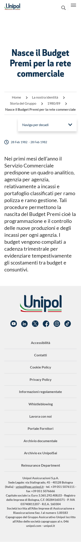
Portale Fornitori (40, 428)
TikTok (67, 324)
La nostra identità (45, 97)
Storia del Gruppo (23, 103)
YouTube (13, 324)
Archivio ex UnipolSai (40, 453)
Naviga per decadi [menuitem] (35, 125)
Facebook (46, 324)
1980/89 (53, 103)
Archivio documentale (40, 441)
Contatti (40, 355)
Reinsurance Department (40, 465)
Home (16, 97)
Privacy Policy (41, 379)
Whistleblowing (41, 404)
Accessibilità (40, 343)
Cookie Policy (40, 367)
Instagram (57, 324)
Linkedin (24, 324)
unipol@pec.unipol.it (30, 486)
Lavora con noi (40, 416)
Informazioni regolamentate (40, 391)
